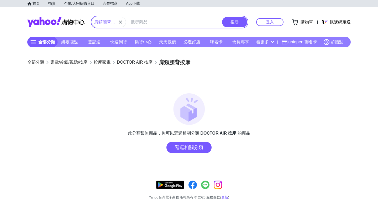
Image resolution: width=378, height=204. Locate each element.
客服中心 (248, 191)
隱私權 (326, 191)
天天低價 (167, 42)
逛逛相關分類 (189, 147)
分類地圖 (344, 191)
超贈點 (333, 42)
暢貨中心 (143, 42)
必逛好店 (191, 42)
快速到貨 (118, 42)
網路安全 (307, 191)
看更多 (265, 42)
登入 (270, 22)
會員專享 (240, 42)
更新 (346, 184)
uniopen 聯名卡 (299, 42)
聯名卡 (216, 42)
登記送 (94, 42)
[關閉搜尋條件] (120, 22)
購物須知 (288, 191)
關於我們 (268, 191)
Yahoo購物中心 (56, 22)
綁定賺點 (69, 42)
